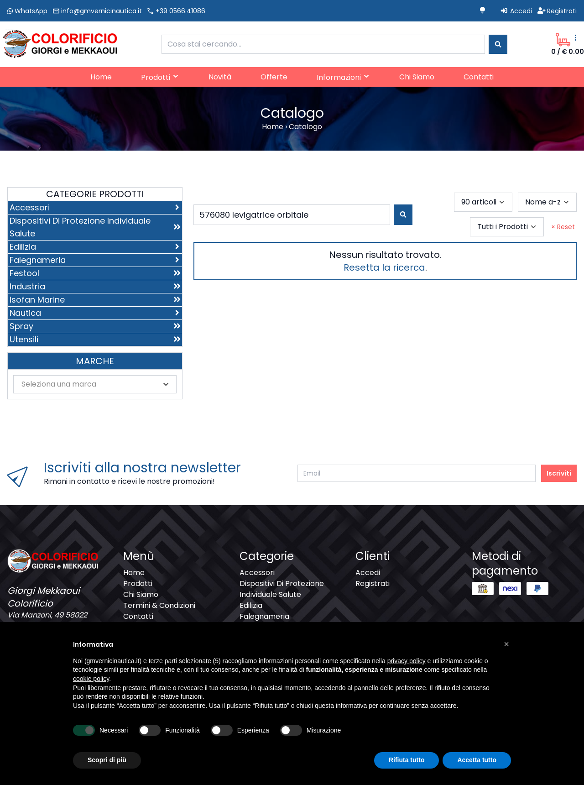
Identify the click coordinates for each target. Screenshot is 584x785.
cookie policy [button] (91, 678)
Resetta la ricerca (384, 267)
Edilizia (251, 605)
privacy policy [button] (406, 661)
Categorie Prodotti (95, 194)
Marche (95, 361)
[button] (506, 644)
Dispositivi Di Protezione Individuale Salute (282, 589)
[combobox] (323, 44)
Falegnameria (264, 616)
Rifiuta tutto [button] (407, 760)
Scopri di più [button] (107, 760)
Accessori (257, 572)
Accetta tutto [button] (476, 760)
